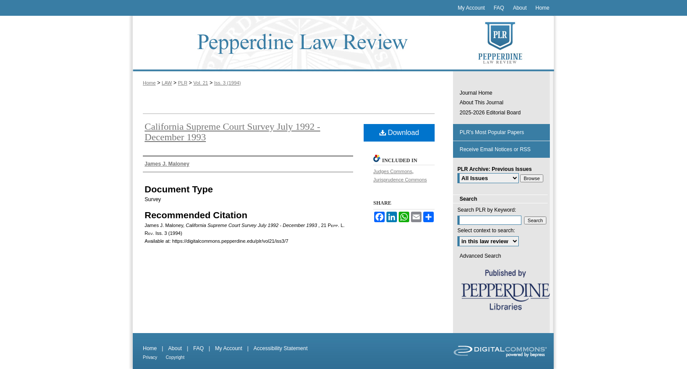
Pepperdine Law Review (291, 43)
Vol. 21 (200, 82)
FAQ (198, 348)
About (175, 348)
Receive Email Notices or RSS (495, 149)
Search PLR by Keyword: (486, 210)
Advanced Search (480, 256)
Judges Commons (392, 171)
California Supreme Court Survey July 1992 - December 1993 (232, 131)
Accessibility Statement (281, 348)
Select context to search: (486, 230)
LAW (167, 82)
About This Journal (481, 102)
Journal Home (476, 93)
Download (399, 132)
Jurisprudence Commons (400, 179)
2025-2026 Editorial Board (490, 113)
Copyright (175, 357)
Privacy (150, 357)
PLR (182, 82)
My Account (228, 348)
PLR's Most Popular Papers (492, 132)
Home (149, 82)
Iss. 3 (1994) (227, 82)
